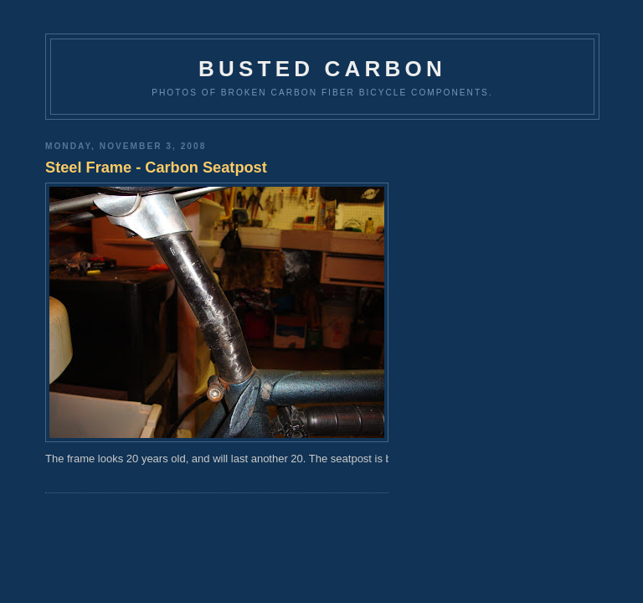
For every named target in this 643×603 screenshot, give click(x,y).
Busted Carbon (322, 68)
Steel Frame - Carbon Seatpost (156, 167)
